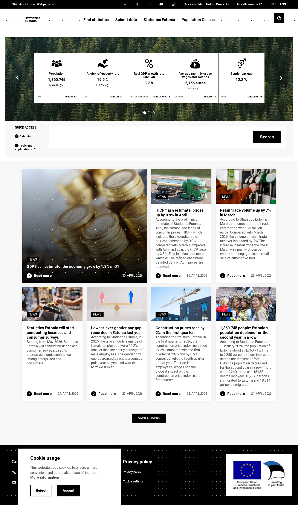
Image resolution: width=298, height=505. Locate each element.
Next (281, 78)
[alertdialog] (69, 477)
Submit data (126, 20)
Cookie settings (133, 481)
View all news (149, 418)
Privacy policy (132, 471)
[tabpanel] (57, 78)
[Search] (151, 137)
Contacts (222, 4)
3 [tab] (153, 112)
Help (209, 4)
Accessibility (193, 4)
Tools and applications (23, 147)
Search (267, 137)
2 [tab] (149, 112)
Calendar (25, 136)
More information (44, 477)
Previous (17, 78)
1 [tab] (144, 112)
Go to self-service (245, 4)
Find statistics (96, 20)
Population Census (198, 20)
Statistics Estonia (159, 20)
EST (273, 4)
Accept (68, 490)
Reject (41, 490)
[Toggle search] (279, 18)
